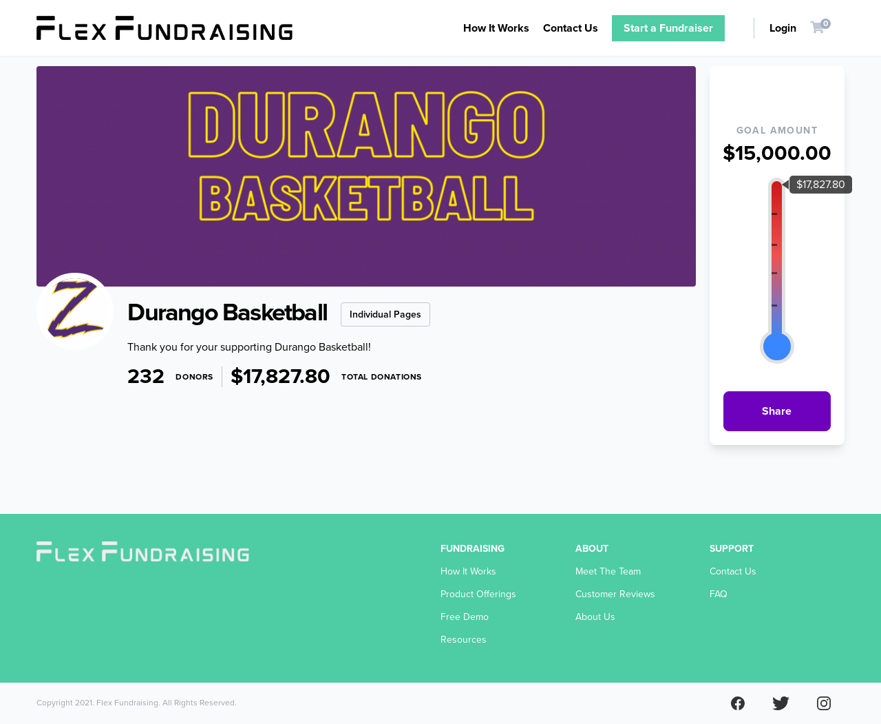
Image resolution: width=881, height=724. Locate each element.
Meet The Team (608, 571)
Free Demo (464, 617)
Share (777, 411)
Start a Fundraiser (668, 28)
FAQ (719, 594)
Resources (463, 639)
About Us (595, 617)
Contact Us (570, 28)
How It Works (496, 28)
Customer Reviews (615, 594)
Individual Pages (385, 314)
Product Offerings (478, 594)
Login (782, 28)
